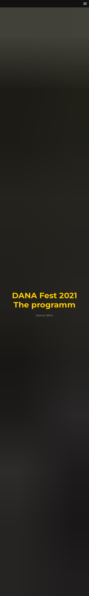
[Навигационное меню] (85, 4)
